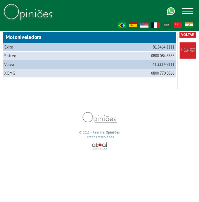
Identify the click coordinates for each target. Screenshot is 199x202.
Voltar (188, 35)
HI (189, 25)
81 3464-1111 (163, 47)
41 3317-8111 (163, 64)
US (144, 25)
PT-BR (122, 25)
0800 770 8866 (162, 73)
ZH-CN (178, 25)
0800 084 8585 (162, 56)
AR (167, 25)
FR (155, 25)
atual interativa (99, 146)
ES (133, 25)
